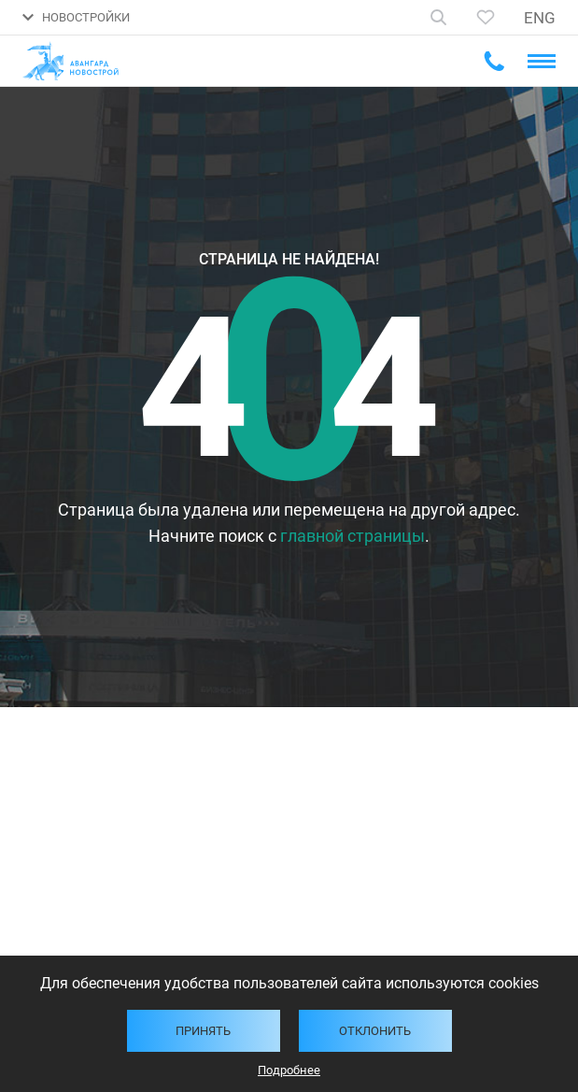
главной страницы (352, 536)
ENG (540, 17)
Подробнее (289, 1070)
